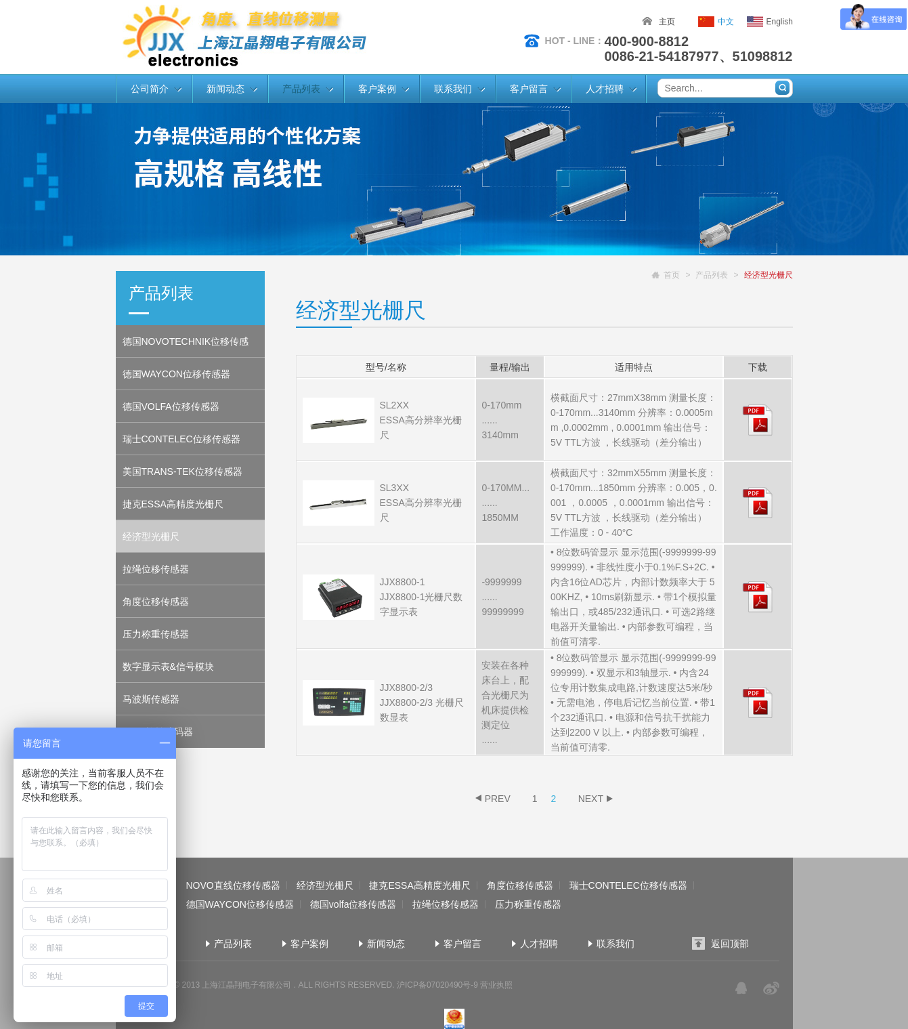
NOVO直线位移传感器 (233, 885)
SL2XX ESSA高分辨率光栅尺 (421, 420)
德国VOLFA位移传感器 (171, 406)
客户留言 (529, 88)
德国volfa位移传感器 (353, 904)
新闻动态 (225, 88)
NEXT (590, 798)
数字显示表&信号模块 (168, 666)
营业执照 (496, 985)
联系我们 (453, 88)
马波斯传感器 (151, 699)
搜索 (782, 88)
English (779, 21)
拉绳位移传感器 (156, 569)
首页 (672, 275)
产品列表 (301, 88)
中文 (726, 21)
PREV (498, 798)
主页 (667, 21)
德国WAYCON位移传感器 (176, 374)
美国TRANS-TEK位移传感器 (182, 471)
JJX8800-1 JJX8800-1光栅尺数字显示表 (421, 596)
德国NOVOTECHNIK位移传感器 (186, 347)
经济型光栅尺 (151, 536)
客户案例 (377, 88)
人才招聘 (605, 88)
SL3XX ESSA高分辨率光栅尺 (421, 502)
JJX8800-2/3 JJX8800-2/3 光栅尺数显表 (422, 702)
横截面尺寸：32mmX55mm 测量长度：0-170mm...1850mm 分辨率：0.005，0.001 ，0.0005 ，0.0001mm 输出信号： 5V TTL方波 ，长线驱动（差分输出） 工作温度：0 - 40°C (633, 502)
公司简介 (150, 88)
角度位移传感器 (156, 601)
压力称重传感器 (156, 634)
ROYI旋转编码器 (158, 731)
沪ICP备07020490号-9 (437, 985)
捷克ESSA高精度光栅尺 (173, 504)
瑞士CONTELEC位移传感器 (181, 439)
